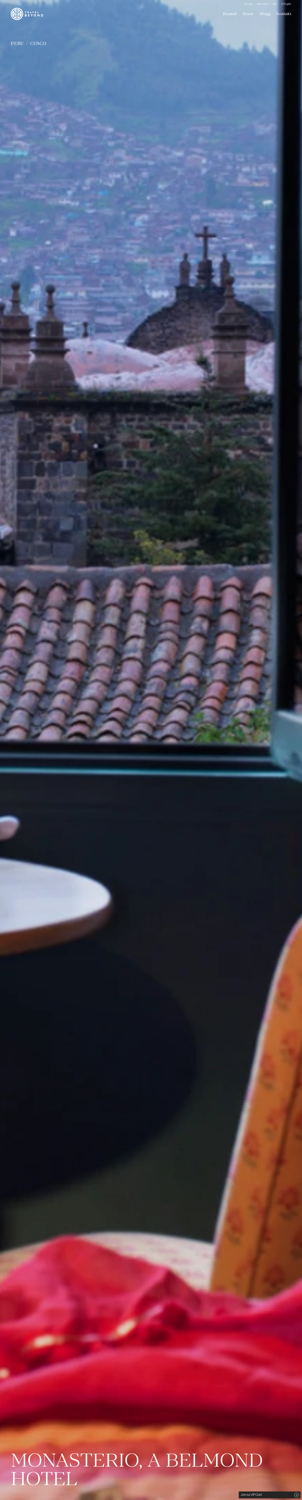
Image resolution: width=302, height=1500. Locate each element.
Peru (17, 43)
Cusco (38, 43)
